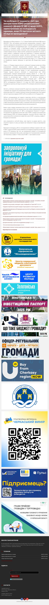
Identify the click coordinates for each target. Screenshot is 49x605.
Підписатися (14, 576)
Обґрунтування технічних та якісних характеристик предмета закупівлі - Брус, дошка (22, 227)
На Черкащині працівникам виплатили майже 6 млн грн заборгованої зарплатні (20, 216)
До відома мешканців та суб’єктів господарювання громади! (16, 222)
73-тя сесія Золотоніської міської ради (11, 225)
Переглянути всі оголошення (10, 229)
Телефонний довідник (6, 560)
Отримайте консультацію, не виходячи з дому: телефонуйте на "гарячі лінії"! (20, 204)
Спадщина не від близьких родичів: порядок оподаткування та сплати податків (20, 206)
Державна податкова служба (17, 138)
